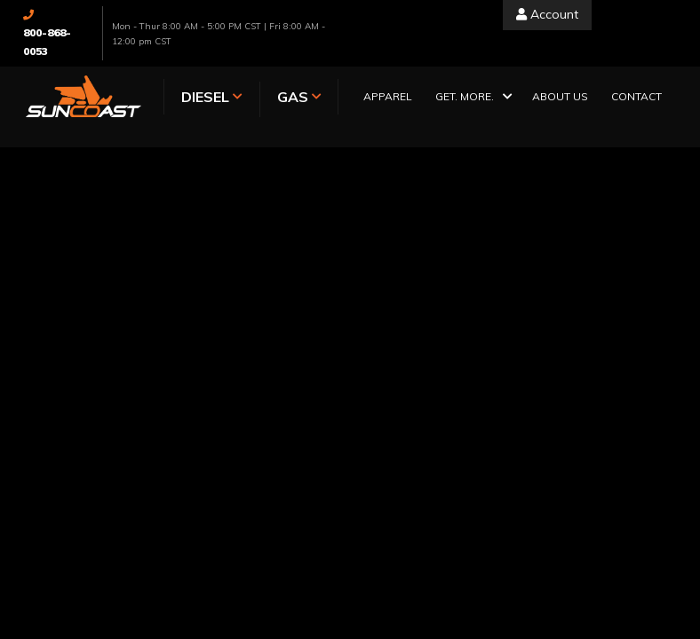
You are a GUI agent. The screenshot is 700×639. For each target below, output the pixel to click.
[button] (472, 98)
